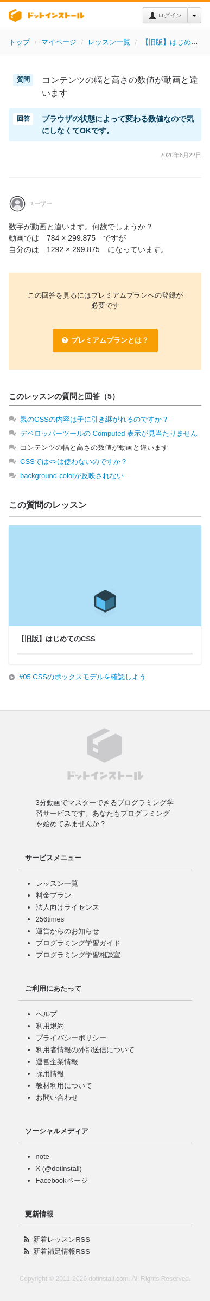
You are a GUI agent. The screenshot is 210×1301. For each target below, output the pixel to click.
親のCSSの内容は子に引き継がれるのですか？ (94, 419)
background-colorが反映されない (72, 476)
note (42, 1156)
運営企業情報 (57, 1062)
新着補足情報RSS (61, 1251)
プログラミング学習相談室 (78, 955)
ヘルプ (46, 1014)
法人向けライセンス (67, 907)
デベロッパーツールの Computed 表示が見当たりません (109, 433)
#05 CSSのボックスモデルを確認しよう (82, 677)
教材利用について (64, 1085)
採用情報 (50, 1074)
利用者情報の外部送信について (85, 1050)
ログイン (165, 16)
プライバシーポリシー (71, 1038)
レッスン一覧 (109, 42)
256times (50, 919)
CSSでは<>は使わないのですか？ (74, 462)
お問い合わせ (57, 1097)
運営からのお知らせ (67, 931)
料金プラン (53, 895)
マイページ (59, 42)
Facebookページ (62, 1180)
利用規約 (50, 1026)
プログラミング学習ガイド (78, 943)
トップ (19, 42)
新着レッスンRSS (61, 1239)
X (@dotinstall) (59, 1168)
